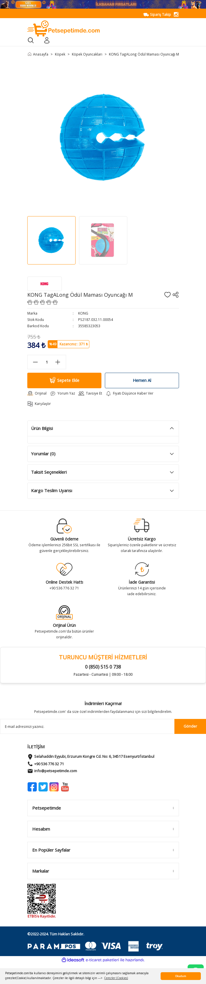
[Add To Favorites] (167, 294)
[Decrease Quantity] (35, 362)
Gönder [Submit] (190, 726)
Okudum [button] (180, 976)
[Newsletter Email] (103, 726)
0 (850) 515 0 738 (103, 667)
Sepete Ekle (64, 380)
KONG (83, 313)
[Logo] (63, 28)
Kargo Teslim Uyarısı (51, 490)
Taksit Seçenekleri (49, 472)
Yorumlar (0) (43, 453)
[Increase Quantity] (58, 362)
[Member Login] (46, 40)
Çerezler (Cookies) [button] (116, 978)
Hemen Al (142, 380)
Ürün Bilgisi (42, 428)
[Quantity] (46, 362)
